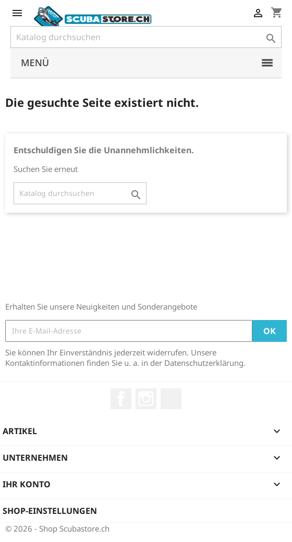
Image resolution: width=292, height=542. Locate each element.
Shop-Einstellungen (50, 510)
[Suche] (146, 37)
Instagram (146, 398)
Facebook (121, 398)
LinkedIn (171, 398)
